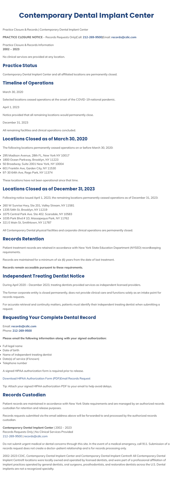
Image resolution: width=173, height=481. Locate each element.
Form (48, 378)
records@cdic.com (123, 37)
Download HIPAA (15, 378)
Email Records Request (75, 378)
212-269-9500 (92, 37)
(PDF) (56, 378)
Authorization (36, 378)
